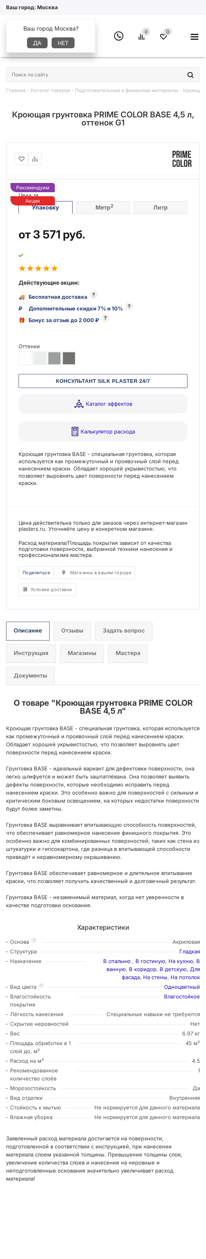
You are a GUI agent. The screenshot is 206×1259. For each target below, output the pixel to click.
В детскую (173, 969)
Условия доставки (51, 589)
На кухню (181, 961)
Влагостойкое (182, 996)
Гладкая (189, 951)
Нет (63, 42)
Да (37, 42)
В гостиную (150, 961)
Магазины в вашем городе (100, 572)
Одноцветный (182, 987)
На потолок (185, 977)
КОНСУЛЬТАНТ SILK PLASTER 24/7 (103, 381)
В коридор (142, 969)
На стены (155, 977)
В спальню (117, 961)
